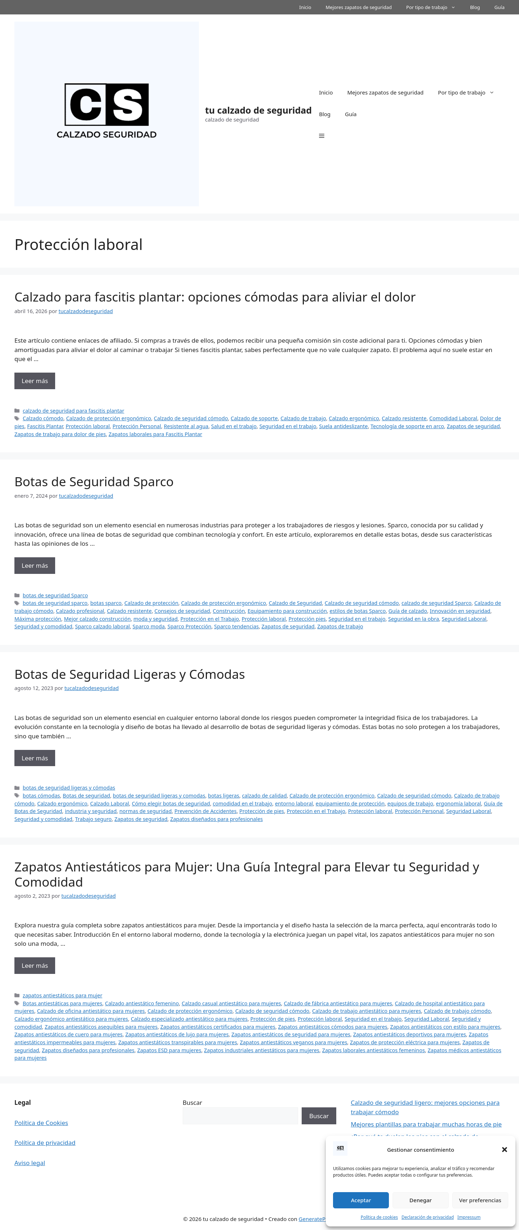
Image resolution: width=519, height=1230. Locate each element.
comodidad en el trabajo (242, 803)
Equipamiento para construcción (287, 610)
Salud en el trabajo (234, 426)
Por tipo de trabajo (434, 7)
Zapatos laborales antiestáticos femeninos (373, 1050)
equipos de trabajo (410, 803)
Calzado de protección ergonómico (108, 418)
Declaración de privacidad (428, 1217)
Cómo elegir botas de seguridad (171, 803)
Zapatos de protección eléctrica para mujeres (405, 1042)
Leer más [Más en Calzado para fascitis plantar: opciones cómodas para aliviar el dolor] (35, 381)
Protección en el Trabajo (209, 618)
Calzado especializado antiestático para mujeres (189, 1018)
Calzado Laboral (109, 803)
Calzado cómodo (43, 418)
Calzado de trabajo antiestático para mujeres (366, 1010)
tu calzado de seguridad (258, 110)
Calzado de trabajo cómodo (457, 1010)
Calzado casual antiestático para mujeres (231, 1003)
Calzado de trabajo (303, 418)
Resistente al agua (186, 426)
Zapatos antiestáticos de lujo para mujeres (177, 1034)
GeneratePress (317, 1218)
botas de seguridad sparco (55, 602)
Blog (475, 7)
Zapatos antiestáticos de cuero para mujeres (68, 1034)
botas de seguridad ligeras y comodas (159, 795)
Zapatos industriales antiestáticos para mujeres (261, 1050)
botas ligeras (223, 795)
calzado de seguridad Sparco (436, 602)
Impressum (468, 1217)
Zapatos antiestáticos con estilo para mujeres (445, 1026)
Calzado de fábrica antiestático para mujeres (338, 1003)
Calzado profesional (80, 610)
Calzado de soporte (254, 418)
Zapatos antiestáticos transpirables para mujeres (177, 1042)
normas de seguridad (145, 811)
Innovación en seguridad (460, 610)
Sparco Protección (190, 626)
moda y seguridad (155, 618)
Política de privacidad (44, 1142)
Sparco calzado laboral (102, 626)
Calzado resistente (404, 418)
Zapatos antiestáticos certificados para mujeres (217, 1026)
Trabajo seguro (93, 819)
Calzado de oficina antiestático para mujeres (91, 1010)
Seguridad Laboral (464, 618)
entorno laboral (294, 803)
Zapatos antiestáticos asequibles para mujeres (101, 1026)
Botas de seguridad (86, 795)
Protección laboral (88, 426)
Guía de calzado (408, 610)
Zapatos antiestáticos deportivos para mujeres (409, 1034)
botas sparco (105, 602)
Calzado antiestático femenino (142, 1003)
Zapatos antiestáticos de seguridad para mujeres (290, 1034)
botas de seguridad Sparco (55, 595)
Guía (499, 7)
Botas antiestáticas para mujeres (62, 1003)
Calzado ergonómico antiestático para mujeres (71, 1018)
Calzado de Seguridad (295, 602)
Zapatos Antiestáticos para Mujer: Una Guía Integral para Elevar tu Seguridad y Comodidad (246, 874)
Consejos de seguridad (182, 610)
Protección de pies (261, 811)
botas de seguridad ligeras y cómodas (69, 787)
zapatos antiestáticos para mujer (62, 995)
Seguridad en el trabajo (288, 426)
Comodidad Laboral (453, 418)
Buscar (192, 1102)
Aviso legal (29, 1163)
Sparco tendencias (236, 626)
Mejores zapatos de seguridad (359, 7)
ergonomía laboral (458, 803)
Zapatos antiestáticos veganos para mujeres (293, 1042)
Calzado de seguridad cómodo (191, 418)
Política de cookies (379, 1217)
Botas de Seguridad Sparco (94, 481)
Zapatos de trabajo (340, 626)
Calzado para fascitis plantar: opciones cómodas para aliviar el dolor (215, 296)
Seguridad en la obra (413, 618)
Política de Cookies (41, 1123)
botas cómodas (41, 795)
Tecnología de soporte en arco (407, 426)
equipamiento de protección (350, 803)
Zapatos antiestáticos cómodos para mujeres (332, 1026)
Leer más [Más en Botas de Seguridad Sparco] (35, 565)
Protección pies (307, 618)
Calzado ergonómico (354, 418)
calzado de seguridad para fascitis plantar (73, 410)
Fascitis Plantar (45, 426)
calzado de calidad (264, 795)
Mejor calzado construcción (97, 618)
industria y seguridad (91, 811)
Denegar (420, 1200)
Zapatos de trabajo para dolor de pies (60, 434)
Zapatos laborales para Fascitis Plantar (155, 434)
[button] (504, 1149)
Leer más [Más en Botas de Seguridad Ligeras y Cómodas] (35, 758)
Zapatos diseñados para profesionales (216, 819)
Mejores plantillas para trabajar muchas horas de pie (426, 1124)
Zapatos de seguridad (473, 426)
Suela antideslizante (343, 426)
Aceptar (361, 1200)
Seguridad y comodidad (43, 626)
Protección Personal (136, 426)
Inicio (305, 7)
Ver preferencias (480, 1200)
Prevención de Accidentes (205, 811)
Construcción (229, 610)
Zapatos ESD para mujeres (169, 1050)
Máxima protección (37, 618)
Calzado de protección (151, 602)
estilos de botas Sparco (357, 610)
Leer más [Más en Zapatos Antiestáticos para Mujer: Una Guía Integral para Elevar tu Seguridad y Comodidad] (35, 965)
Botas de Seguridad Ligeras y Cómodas (129, 673)
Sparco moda (149, 626)
